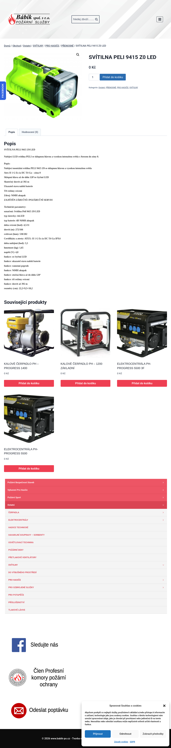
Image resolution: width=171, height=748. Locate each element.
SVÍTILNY (133, 87)
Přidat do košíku (113, 77)
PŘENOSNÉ (111, 87)
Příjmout (98, 733)
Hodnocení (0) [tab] (30, 132)
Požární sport (86, 497)
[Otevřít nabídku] (159, 19)
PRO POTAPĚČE (16, 595)
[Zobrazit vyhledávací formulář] (85, 19)
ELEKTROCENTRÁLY (86, 520)
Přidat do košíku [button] (29, 383)
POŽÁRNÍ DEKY (15, 550)
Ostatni (102, 87)
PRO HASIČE (122, 87)
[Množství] (94, 77)
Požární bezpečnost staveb (86, 483)
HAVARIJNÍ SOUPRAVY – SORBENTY (26, 535)
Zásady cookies (121, 742)
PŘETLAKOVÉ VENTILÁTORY (22, 557)
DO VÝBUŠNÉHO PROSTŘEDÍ (22, 572)
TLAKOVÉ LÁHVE (16, 610)
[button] (164, 705)
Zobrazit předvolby (153, 733)
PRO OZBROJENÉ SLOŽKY (86, 587)
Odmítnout (125, 733)
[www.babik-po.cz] (29, 19)
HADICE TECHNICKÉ (18, 527)
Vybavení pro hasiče (86, 490)
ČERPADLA (86, 512)
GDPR (132, 742)
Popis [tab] (12, 132)
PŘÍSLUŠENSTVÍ (16, 602)
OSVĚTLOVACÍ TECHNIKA (21, 542)
